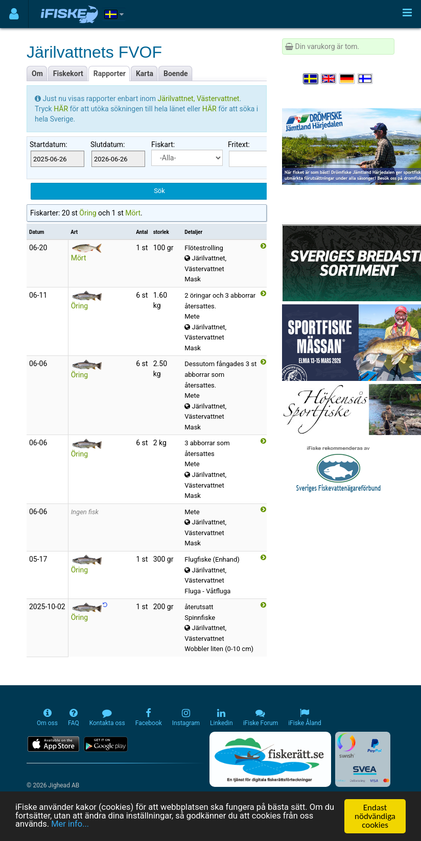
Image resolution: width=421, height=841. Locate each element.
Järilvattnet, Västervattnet (199, 98)
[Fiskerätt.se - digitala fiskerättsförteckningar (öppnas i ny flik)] (270, 759)
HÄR (61, 109)
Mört (133, 213)
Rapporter (109, 73)
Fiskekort (68, 73)
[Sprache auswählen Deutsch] (347, 79)
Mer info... (71, 825)
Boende (175, 73)
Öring (87, 213)
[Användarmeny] (14, 14)
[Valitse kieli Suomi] (366, 79)
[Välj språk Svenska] (311, 79)
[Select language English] (329, 79)
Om (37, 73)
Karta (144, 73)
